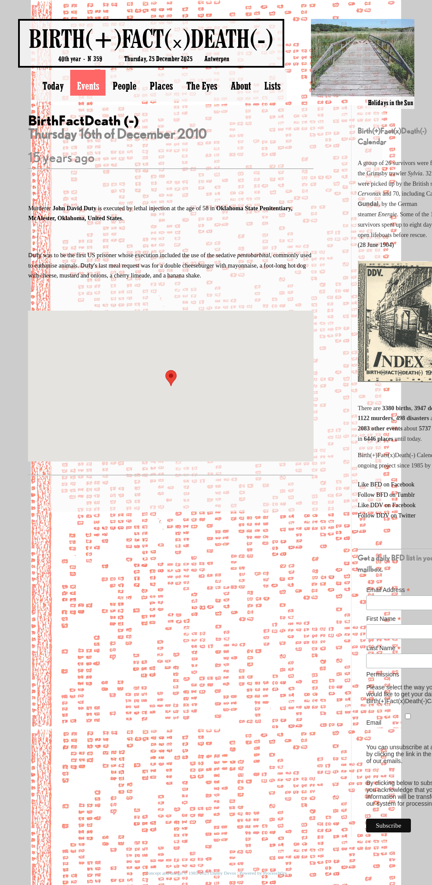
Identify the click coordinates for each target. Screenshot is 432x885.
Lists (272, 86)
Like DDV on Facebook (386, 505)
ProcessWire (275, 873)
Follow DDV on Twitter (386, 515)
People (124, 86)
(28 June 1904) (375, 245)
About (240, 86)
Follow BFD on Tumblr (386, 495)
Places (161, 86)
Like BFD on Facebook (385, 484)
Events (88, 86)
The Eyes (201, 86)
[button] (171, 378)
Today (52, 86)
